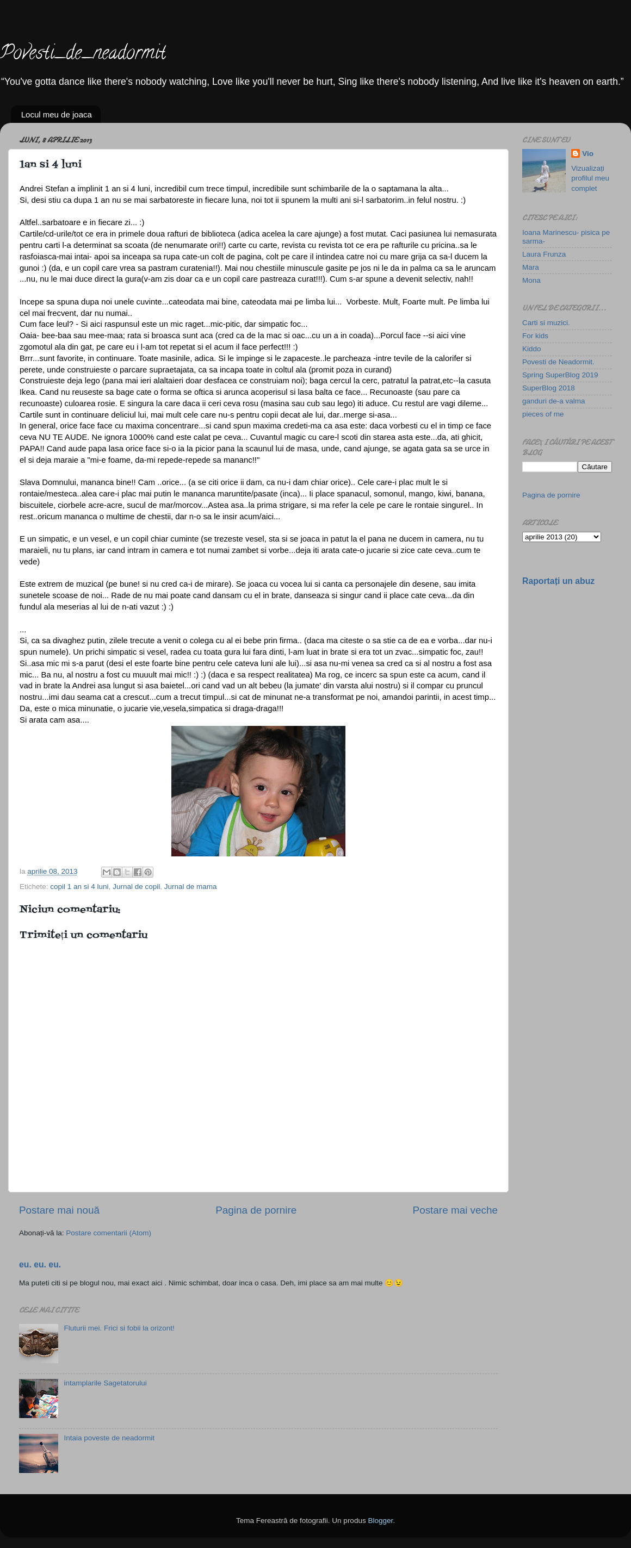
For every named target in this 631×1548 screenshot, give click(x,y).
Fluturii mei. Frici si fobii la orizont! (119, 1328)
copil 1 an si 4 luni (79, 886)
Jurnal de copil (136, 886)
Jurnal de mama (190, 886)
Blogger (380, 1520)
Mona (531, 280)
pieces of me (543, 414)
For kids (535, 336)
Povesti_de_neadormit (83, 54)
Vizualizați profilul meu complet (590, 178)
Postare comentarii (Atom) (108, 1233)
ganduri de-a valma (553, 401)
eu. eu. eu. (40, 1264)
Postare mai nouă (59, 1210)
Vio (587, 154)
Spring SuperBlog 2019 (560, 375)
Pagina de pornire (255, 1210)
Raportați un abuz (558, 581)
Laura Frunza (544, 254)
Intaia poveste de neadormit (109, 1438)
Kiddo (531, 349)
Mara (530, 267)
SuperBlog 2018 (548, 388)
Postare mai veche (455, 1210)
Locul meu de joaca (56, 114)
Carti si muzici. (546, 323)
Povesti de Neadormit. (558, 362)
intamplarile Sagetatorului (105, 1383)
